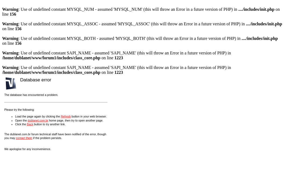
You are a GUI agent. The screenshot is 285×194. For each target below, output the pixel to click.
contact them (24, 138)
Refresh (66, 116)
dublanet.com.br (38, 120)
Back (30, 124)
